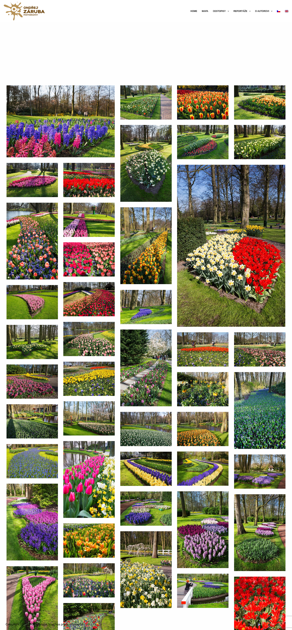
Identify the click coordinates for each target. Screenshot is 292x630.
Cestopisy (219, 11)
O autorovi (262, 11)
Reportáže (240, 11)
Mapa (205, 11)
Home (194, 11)
